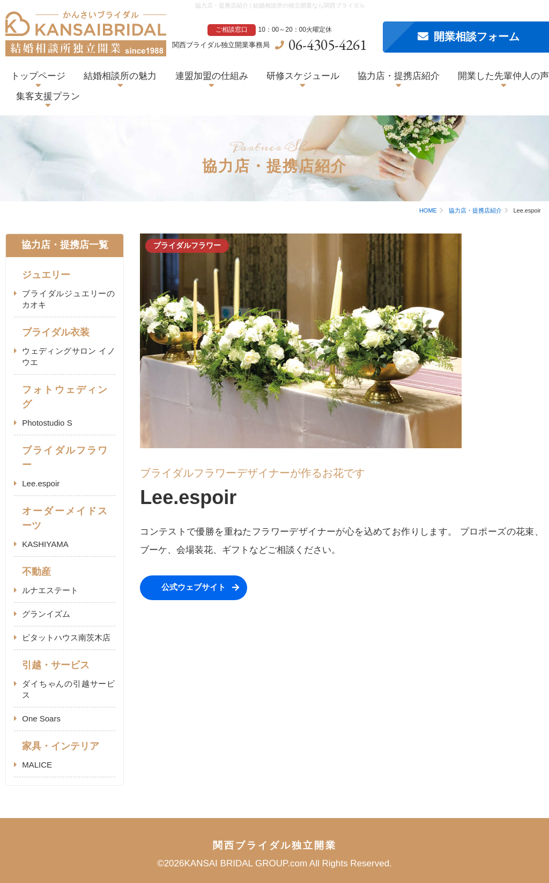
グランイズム (46, 613)
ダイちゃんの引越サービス (68, 689)
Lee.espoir (41, 483)
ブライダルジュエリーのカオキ (68, 299)
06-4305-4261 (327, 44)
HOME (428, 210)
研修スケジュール (302, 76)
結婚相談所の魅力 (120, 76)
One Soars (41, 718)
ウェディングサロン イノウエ (68, 356)
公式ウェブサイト (193, 587)
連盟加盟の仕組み (211, 76)
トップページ (38, 76)
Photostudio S (47, 422)
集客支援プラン (48, 96)
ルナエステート (50, 590)
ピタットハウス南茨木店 (66, 637)
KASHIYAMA (45, 544)
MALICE (37, 764)
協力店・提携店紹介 (399, 76)
